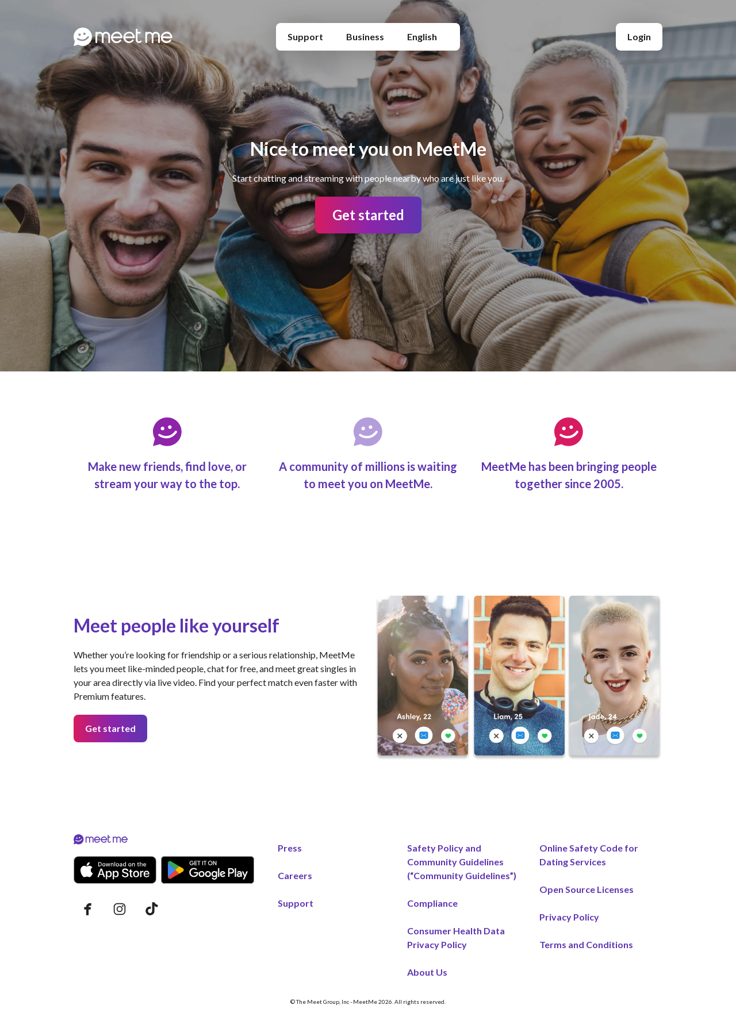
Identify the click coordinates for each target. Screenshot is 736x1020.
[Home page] (123, 37)
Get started (368, 214)
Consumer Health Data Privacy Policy (456, 937)
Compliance (432, 903)
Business (365, 36)
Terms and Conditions (586, 944)
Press (290, 847)
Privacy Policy (569, 916)
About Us (427, 972)
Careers (295, 875)
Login (639, 36)
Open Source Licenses (586, 889)
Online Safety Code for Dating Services (588, 854)
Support (305, 36)
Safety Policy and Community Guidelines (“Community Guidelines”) (461, 861)
